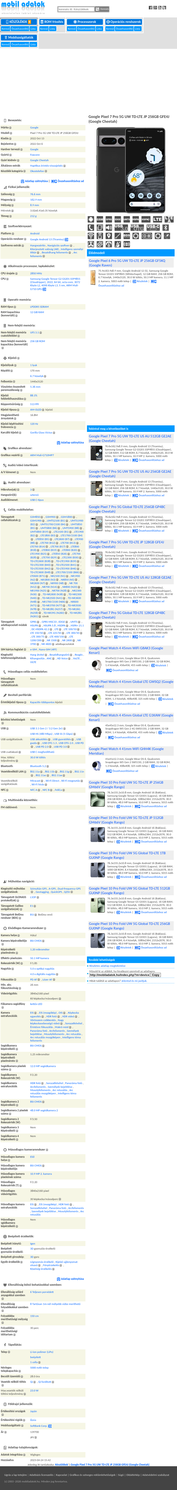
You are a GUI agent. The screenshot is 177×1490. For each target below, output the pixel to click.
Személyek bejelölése (60, 1086)
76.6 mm (35, 194)
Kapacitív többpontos (42, 702)
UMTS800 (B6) (48, 528)
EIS (32, 1012)
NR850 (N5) (67, 579)
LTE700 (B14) (37, 546)
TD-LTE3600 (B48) (40, 572)
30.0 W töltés (37, 757)
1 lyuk (33, 365)
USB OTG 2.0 (66, 743)
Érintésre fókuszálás (41, 1027)
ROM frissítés (52, 22)
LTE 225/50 (55, 632)
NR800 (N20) (69, 586)
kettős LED (36, 1004)
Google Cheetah (39, 160)
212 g (33, 216)
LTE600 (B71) (37, 576)
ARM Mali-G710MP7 (42, 455)
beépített (35, 1357)
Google (34, 127)
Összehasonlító (20, 28)
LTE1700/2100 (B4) (71, 535)
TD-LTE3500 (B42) (40, 568)
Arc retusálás (73, 1034)
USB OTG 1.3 (49, 743)
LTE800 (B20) (69, 550)
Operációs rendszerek (124, 22)
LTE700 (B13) (68, 542)
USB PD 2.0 (42, 746)
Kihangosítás (37, 658)
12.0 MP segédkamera (43, 1066)
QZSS (67, 891)
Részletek (140, 281)
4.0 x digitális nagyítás (42, 974)
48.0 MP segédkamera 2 (44, 1110)
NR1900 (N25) (38, 590)
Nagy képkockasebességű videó (47, 1021)
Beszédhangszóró (59, 654)
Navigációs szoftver (58, 245)
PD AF (33, 979)
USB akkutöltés (38, 739)
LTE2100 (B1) (61, 531)
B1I (32, 914)
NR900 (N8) (57, 583)
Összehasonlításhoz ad (67, 181)
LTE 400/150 (57, 636)
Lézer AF (47, 979)
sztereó (34, 494)
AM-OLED (35, 409)
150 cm (34, 1316)
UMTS (73, 621)
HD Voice (62, 658)
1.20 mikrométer (39, 949)
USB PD (79, 743)
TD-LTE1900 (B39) (66, 561)
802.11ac (41, 775)
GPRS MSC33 (49, 621)
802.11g (64, 771)
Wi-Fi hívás (37, 784)
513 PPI (34, 404)
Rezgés (79, 654)
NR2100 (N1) (57, 576)
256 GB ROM (37, 341)
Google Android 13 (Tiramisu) (47, 239)
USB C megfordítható (42, 752)
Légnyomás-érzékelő (42, 1261)
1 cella (34, 1362)
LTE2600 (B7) (62, 539)
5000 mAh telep (39, 1367)
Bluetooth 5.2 (38, 766)
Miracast (35, 780)
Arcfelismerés (57, 1030)
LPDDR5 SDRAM (39, 306)
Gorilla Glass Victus (41, 432)
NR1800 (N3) (48, 579)
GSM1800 (66, 516)
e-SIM (33, 649)
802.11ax (57, 775)
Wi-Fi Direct (52, 780)
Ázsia (33, 1420)
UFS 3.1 (34, 332)
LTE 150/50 (36, 632)
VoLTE (76, 658)
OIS (60, 1012)
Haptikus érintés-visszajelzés (46, 165)
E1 (31, 905)
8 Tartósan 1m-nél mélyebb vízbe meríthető (55, 1304)
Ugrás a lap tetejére (15, 1474)
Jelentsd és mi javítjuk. (134, 980)
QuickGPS (56, 891)
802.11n (79, 771)
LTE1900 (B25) (38, 553)
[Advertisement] (88, 80)
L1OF (33, 897)
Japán (33, 1411)
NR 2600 (67, 640)
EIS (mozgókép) (48, 1012)
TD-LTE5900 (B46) (66, 568)
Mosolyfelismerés (54, 1034)
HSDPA (61, 625)
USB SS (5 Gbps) (63, 733)
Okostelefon (37, 171)
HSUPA (34, 625)
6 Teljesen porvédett (42, 1292)
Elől (32, 1156)
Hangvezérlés (37, 245)
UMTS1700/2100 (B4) (52, 524)
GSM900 (50, 516)
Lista (33, 28)
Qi (31, 1381)
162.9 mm (36, 199)
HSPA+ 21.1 (77, 625)
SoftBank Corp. (38, 1425)
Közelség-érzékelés (41, 1268)
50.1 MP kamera (39, 958)
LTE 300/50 (73, 632)
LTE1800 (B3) (47, 535)
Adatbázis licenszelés (42, 1474)
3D (31, 1248)
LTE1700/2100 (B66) (67, 572)
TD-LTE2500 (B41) (66, 564)
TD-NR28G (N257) (52, 609)
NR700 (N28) (59, 590)
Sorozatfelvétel (73, 1023)
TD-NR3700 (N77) (52, 605)
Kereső (6, 28)
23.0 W (34, 1390)
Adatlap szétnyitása (34, 181)
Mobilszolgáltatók (19, 37)
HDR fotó (51, 1016)
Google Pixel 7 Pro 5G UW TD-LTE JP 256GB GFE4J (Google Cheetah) (110, 1464)
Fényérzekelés (51, 1265)
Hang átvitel (37, 654)
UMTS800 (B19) (39, 531)
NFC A (33, 789)
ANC (49, 658)
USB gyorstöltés (62, 739)
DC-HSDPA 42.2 (40, 629)
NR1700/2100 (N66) (53, 601)
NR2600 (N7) (37, 583)
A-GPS (52, 888)
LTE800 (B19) (49, 550)
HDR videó (68, 1016)
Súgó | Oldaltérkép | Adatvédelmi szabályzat (143, 1474)
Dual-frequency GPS (69, 888)
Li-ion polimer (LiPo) (41, 1352)
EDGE (62, 621)
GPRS (33, 621)
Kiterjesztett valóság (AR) (44, 249)
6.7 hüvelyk (36, 376)
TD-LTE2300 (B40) (40, 564)
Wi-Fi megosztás (70, 780)
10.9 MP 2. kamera (41, 1173)
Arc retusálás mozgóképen (45, 1037)
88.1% (33, 395)
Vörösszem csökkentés (43, 1020)
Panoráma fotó (38, 1030)
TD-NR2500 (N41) (52, 598)
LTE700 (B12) (47, 542)
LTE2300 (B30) (70, 557)
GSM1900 (36, 520)
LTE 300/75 (37, 636)
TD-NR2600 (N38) (53, 594)
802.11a (34, 771)
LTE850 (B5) (42, 539)
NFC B (46, 789)
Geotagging (42, 891)
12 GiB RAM (37, 312)
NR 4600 (46, 644)
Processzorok (85, 22)
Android (34, 233)
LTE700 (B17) (57, 546)
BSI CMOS (36, 940)
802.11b (49, 771)
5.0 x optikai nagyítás (42, 968)
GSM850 (35, 516)
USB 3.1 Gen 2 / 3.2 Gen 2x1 (46, 728)
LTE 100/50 (70, 629)
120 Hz (34, 423)
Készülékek (19, 22)
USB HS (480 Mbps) (41, 733)
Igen (32, 1243)
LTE (56, 629)
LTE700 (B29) (49, 557)
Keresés (102, 9)
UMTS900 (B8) (70, 528)
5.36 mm (35, 386)
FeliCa (58, 789)
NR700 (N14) (49, 586)
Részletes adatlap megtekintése (107, 965)
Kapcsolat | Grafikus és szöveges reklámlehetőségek (85, 1474)
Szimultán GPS (38, 888)
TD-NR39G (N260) (53, 612)
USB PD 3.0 (60, 746)
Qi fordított (44, 1381)
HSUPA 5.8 (49, 625)
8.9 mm (34, 205)
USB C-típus (36, 499)
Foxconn (35, 154)
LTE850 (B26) (59, 553)
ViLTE (33, 662)
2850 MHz (36, 273)
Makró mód (61, 1027)
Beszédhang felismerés (55, 252)
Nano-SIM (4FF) (48, 649)
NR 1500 (52, 640)
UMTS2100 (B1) (56, 520)
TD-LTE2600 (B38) (40, 561)
